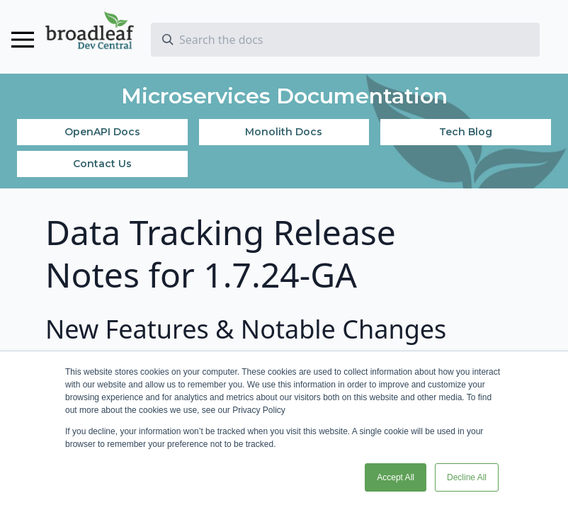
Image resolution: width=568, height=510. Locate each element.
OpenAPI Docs (102, 131)
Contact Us (102, 163)
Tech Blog (465, 131)
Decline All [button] (467, 477)
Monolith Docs (283, 131)
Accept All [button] (395, 477)
